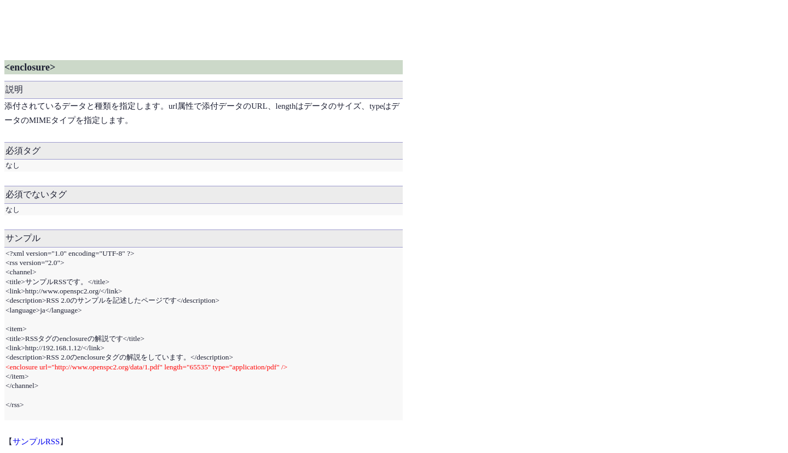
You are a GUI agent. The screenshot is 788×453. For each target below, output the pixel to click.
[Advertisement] (203, 29)
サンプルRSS (36, 441)
